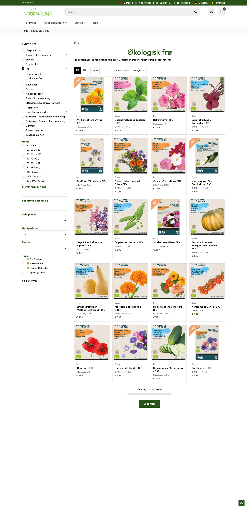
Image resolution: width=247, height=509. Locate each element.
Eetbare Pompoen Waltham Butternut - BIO (90, 308)
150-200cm (32, 176)
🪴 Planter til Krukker (37, 267)
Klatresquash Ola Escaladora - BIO (202, 183)
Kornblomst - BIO (202, 368)
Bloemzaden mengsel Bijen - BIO (127, 183)
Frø (27, 68)
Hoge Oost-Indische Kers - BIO (168, 308)
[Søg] (195, 12)
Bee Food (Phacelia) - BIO (91, 181)
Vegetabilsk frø (37, 74)
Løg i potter (32, 107)
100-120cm (32, 171)
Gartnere (31, 125)
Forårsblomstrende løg (38, 98)
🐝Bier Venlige (34, 259)
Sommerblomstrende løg (39, 55)
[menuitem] (124, 2)
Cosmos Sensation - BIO (167, 181)
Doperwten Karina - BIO (129, 242)
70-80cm (31, 163)
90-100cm (32, 167)
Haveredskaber (34, 93)
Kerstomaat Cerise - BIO (206, 306)
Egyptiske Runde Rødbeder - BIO (201, 121)
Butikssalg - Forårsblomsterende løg (45, 116)
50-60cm (31, 154)
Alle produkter (33, 50)
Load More (149, 403)
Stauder (30, 59)
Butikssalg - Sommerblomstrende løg (45, 121)
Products (36, 31)
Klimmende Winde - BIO (128, 368)
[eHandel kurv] (221, 12)
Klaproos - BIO (84, 368)
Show (95, 70)
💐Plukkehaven (34, 263)
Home (25, 31)
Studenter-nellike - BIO (166, 242)
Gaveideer (31, 84)
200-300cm (33, 180)
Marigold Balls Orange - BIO (129, 308)
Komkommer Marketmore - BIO (168, 369)
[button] (130, 70)
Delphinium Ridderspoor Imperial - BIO (90, 244)
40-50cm (31, 149)
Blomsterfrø (35, 78)
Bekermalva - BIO (163, 119)
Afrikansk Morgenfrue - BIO (90, 121)
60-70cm (31, 158)
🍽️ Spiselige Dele (35, 272)
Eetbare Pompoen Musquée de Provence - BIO (205, 245)
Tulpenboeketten (35, 130)
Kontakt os (27, 2)
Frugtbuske (32, 64)
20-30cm (31, 145)
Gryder (29, 89)
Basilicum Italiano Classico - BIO (130, 121)
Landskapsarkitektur (37, 112)
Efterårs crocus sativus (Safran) (43, 102)
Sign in (211, 12)
